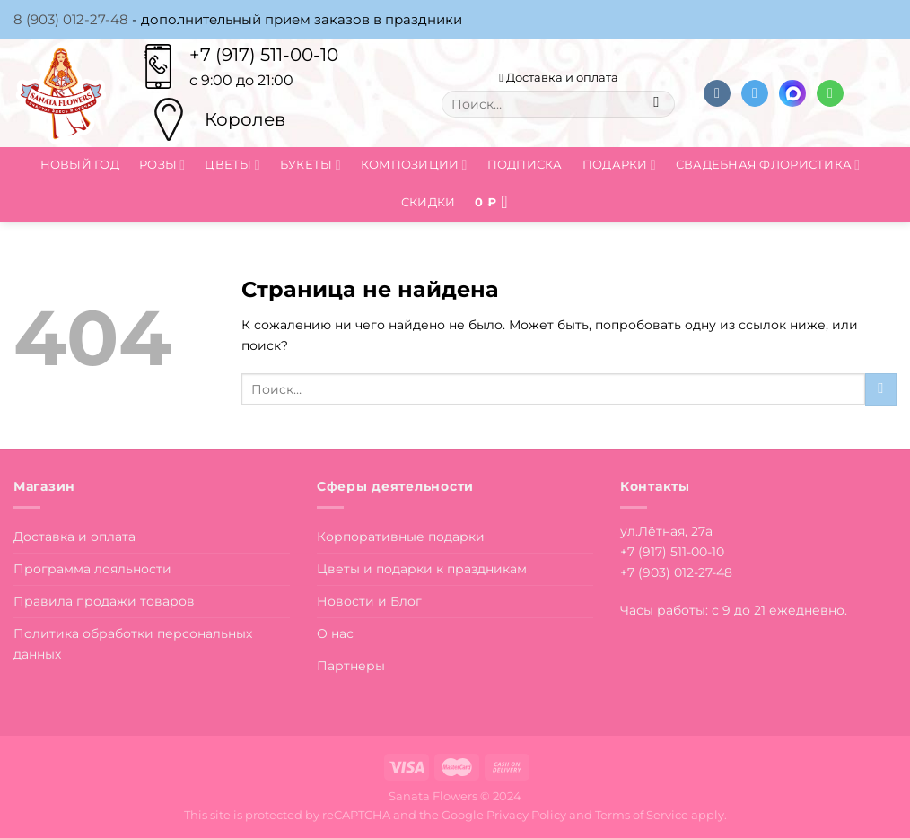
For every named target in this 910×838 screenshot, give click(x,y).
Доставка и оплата (558, 77)
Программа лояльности (92, 569)
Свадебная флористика (768, 164)
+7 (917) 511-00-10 (263, 54)
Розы (162, 164)
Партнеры (351, 666)
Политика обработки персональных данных (132, 643)
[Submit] (656, 104)
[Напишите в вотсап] (830, 94)
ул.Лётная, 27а (666, 531)
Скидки (428, 202)
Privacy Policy (526, 814)
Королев (245, 119)
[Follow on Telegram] (754, 94)
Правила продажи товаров (104, 601)
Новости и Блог (369, 601)
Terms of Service (641, 814)
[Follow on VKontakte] (717, 94)
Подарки (619, 164)
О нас (335, 633)
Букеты (310, 164)
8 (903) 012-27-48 (70, 19)
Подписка (525, 164)
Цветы (232, 164)
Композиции (414, 164)
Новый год (79, 164)
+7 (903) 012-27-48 (676, 572)
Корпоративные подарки (401, 536)
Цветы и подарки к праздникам (422, 569)
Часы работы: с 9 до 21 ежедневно (732, 610)
